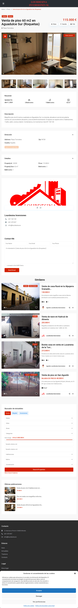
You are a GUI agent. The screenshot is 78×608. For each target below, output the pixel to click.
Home (3, 9)
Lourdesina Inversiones (15, 215)
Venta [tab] (8, 413)
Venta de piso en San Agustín (55, 375)
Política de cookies (29, 605)
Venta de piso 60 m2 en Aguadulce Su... (30, 505)
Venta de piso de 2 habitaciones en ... (29, 488)
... (68, 297)
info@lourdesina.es (14, 225)
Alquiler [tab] (14, 413)
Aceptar (39, 590)
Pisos (8, 9)
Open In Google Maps (11, 147)
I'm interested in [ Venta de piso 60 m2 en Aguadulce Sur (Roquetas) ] (39, 255)
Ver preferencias (39, 602)
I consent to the (15, 265)
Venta (4, 16)
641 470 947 (12, 222)
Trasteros (5, 554)
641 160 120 (12, 219)
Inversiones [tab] (23, 413)
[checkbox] (5, 265)
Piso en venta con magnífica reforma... (29, 496)
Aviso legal (5, 568)
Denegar (39, 596)
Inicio (3, 548)
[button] (75, 573)
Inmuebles (5, 551)
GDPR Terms (19, 265)
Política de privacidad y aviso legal (45, 605)
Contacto (4, 557)
